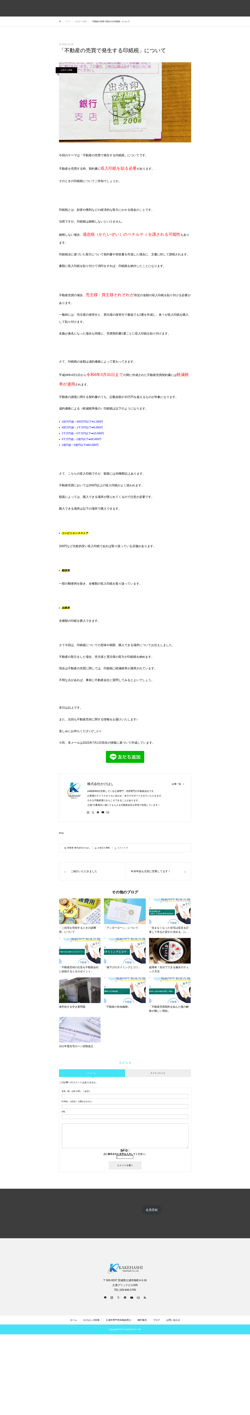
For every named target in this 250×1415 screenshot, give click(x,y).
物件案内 (142, 1320)
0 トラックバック (158, 1073)
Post (61, 833)
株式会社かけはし (100, 784)
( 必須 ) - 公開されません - (77, 1101)
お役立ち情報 (66, 70)
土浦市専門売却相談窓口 (118, 1320)
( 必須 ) (76, 1091)
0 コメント (92, 1073)
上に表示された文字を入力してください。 (125, 1154)
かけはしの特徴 (91, 1320)
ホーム (73, 1320)
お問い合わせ (173, 1320)
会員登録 (152, 1209)
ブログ (156, 1320)
